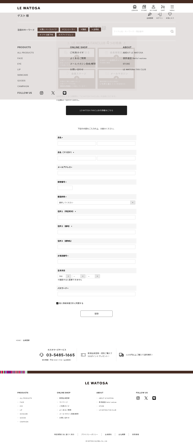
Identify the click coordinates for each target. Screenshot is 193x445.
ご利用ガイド (64, 406)
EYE (21, 406)
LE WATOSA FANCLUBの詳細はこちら (96, 110)
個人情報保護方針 (66, 303)
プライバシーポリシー (89, 434)
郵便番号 (62, 182)
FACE (22, 402)
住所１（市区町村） (67, 211)
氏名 (61, 137)
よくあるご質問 (65, 410)
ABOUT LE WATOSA (106, 398)
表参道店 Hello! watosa (107, 402)
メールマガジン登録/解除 (69, 414)
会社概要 (121, 434)
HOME (18, 340)
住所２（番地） (65, 226)
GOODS (23, 418)
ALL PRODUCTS (26, 398)
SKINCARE (24, 414)
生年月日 (61, 270)
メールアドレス (65, 167)
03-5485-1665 (57, 354)
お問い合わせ (64, 418)
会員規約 (108, 434)
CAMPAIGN (24, 422)
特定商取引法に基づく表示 (64, 434)
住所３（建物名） (65, 241)
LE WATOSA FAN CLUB (107, 410)
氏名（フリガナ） (66, 152)
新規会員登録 (64, 398)
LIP (21, 410)
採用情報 (135, 434)
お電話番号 (63, 256)
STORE (101, 406)
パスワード (63, 288)
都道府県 (62, 197)
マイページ (63, 402)
